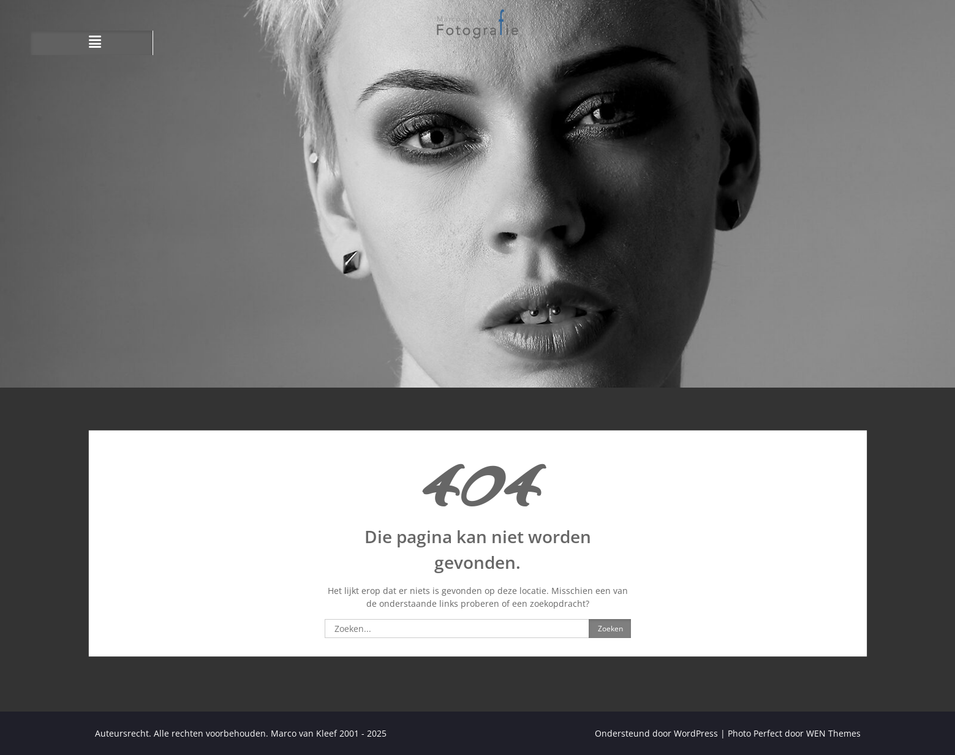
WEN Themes (833, 733)
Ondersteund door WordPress (656, 733)
